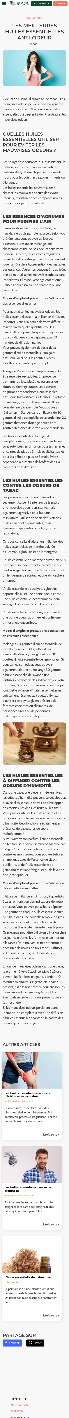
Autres (40, 17)
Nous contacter (20, 1405)
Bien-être (31, 17)
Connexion (60, 4)
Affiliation (17, 1411)
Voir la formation (41, 4)
